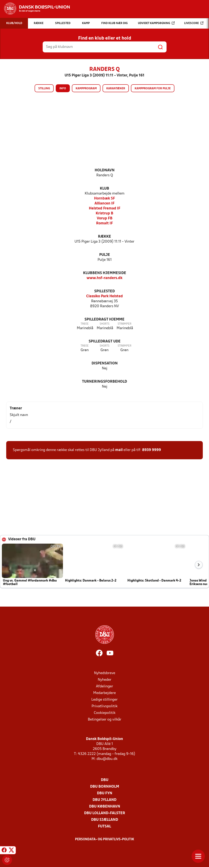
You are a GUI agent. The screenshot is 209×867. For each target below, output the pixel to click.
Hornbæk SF (104, 198)
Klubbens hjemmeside (104, 273)
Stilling (44, 88)
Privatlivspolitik (104, 706)
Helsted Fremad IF (104, 208)
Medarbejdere (104, 693)
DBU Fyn (104, 793)
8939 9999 (151, 450)
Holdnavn (105, 170)
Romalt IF (104, 223)
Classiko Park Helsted (104, 296)
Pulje (104, 255)
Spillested (104, 291)
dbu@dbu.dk (107, 759)
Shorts (104, 324)
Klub (104, 188)
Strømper (124, 324)
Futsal (104, 826)
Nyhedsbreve (104, 673)
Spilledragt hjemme (104, 319)
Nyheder (104, 680)
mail (119, 450)
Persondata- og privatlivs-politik (104, 839)
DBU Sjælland (104, 820)
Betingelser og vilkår (104, 719)
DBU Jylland (104, 800)
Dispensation (105, 363)
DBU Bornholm (104, 786)
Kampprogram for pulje (153, 88)
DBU (104, 780)
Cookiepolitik (104, 713)
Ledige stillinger (104, 699)
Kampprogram (86, 88)
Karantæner (115, 88)
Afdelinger (104, 686)
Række (104, 236)
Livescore (193, 23)
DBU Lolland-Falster (104, 813)
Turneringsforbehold (104, 381)
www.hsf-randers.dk (104, 278)
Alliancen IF (104, 203)
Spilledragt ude (105, 341)
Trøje (85, 324)
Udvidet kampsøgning (156, 23)
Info (62, 88)
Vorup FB (104, 218)
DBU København (104, 806)
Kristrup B (104, 213)
